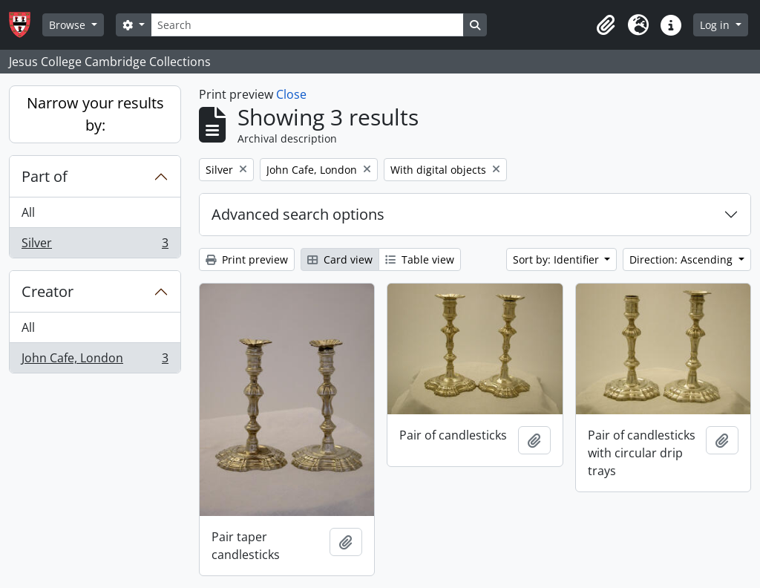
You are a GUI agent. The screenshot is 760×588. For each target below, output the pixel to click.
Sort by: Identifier (557, 259)
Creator (47, 291)
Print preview (247, 259)
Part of (45, 176)
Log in (716, 25)
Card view (340, 259)
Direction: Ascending (682, 259)
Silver (94, 246)
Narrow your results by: (95, 114)
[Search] (307, 24)
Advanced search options (298, 214)
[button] (605, 25)
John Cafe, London (94, 361)
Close (291, 94)
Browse (68, 25)
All (28, 212)
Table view (419, 259)
